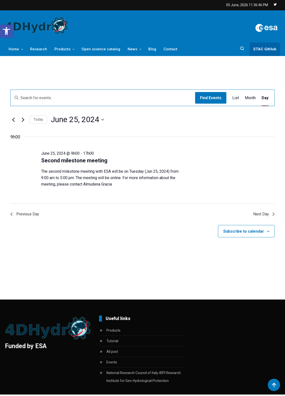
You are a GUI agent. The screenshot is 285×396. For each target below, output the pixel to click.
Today (38, 119)
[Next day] (23, 120)
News (132, 49)
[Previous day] (13, 120)
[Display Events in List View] (235, 98)
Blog (152, 49)
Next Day (263, 215)
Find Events (210, 97)
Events (111, 364)
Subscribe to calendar (243, 232)
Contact (170, 49)
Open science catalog (101, 49)
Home (14, 49)
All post (112, 353)
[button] (6, 31)
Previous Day (26, 215)
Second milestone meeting (74, 160)
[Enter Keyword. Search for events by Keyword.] (103, 98)
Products (62, 49)
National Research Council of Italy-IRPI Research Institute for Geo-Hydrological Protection (143, 378)
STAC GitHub (264, 49)
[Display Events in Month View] (250, 98)
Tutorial (112, 342)
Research (38, 49)
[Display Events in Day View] (265, 98)
